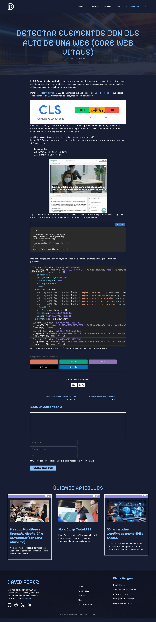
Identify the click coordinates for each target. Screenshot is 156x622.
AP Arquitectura (120, 594)
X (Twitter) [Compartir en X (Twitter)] (102, 362)
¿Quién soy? (93, 6)
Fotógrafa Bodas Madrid (124, 599)
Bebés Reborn (119, 585)
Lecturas (107, 6)
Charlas (79, 6)
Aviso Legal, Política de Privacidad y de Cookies (78, 614)
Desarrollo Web (132, 6)
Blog (118, 6)
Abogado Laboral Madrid (124, 590)
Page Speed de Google (100, 93)
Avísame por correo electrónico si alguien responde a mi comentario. (62, 461)
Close (80, 586)
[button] (144, 6)
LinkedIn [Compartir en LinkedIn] (40, 367)
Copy (119, 225)
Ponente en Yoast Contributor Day (60, 397)
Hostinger (26, 599)
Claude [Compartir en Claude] (40, 362)
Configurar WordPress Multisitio (100, 397)
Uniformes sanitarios (122, 603)
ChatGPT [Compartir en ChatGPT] (60, 362)
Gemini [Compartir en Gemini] (81, 362)
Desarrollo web (85, 605)
